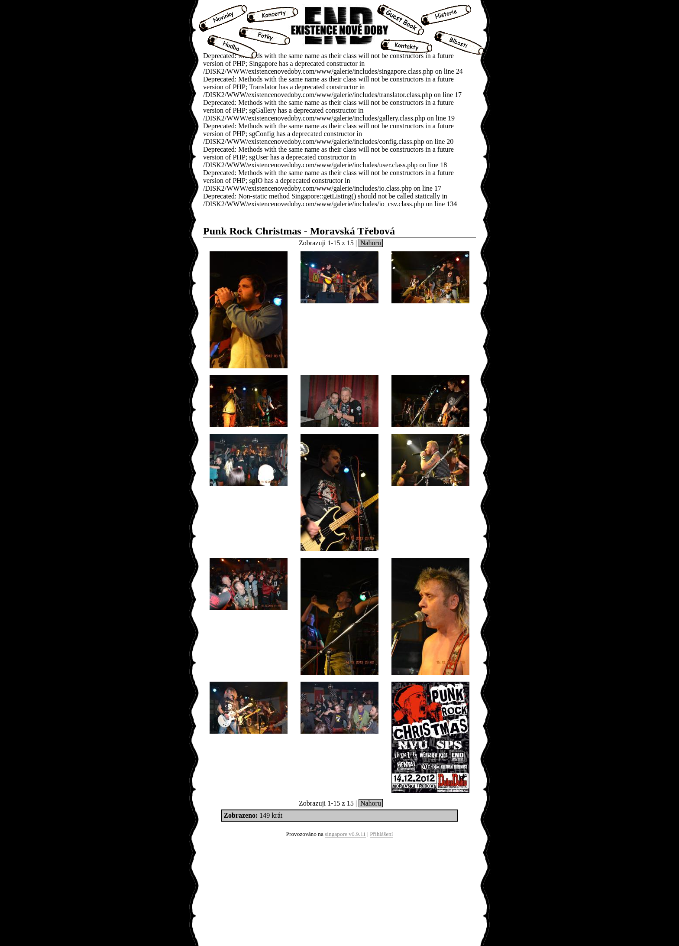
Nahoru (370, 243)
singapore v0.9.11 (345, 834)
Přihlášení (381, 834)
